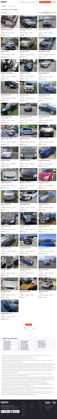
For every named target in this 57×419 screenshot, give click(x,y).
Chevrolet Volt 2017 (5, 269)
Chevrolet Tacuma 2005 (44, 51)
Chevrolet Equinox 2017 (25, 247)
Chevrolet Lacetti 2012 (6, 182)
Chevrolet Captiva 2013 (6, 313)
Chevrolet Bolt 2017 (5, 51)
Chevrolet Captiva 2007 (44, 225)
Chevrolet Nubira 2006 (43, 116)
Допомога (33, 2)
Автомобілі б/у (22, 2)
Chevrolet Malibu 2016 (43, 73)
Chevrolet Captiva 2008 (6, 73)
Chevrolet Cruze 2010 (43, 247)
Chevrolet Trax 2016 (24, 73)
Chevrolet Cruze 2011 (43, 291)
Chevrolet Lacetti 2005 (25, 269)
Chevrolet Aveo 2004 (6, 94)
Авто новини (27, 2)
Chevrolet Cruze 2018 (43, 269)
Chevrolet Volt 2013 (24, 51)
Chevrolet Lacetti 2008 (25, 182)
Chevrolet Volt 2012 (5, 160)
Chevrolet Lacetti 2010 (43, 94)
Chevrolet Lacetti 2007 (43, 182)
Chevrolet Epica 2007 (6, 225)
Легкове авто (24, 403)
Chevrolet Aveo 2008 (25, 160)
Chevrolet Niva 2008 (24, 225)
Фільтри (53, 12)
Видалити (47, 12)
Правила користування (49, 407)
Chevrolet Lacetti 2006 (44, 29)
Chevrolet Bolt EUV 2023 (7, 29)
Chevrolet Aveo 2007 (25, 138)
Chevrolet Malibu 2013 (25, 204)
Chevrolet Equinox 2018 (6, 138)
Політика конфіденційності (49, 405)
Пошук (40, 407)
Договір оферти (47, 408)
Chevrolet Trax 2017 (24, 94)
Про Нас (36, 2)
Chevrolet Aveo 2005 (6, 247)
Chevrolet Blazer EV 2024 (26, 29)
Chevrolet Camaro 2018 (44, 160)
